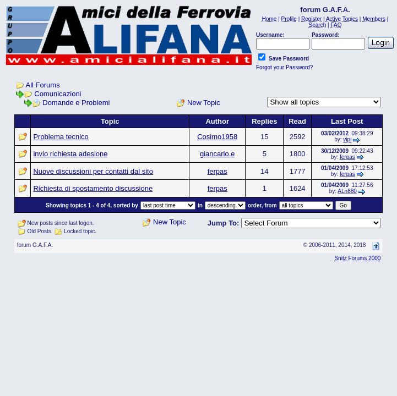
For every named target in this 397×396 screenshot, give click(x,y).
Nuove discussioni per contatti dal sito (93, 171)
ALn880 (347, 191)
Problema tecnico (60, 137)
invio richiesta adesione (70, 154)
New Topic (203, 102)
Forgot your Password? (284, 67)
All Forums (43, 85)
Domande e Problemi (76, 102)
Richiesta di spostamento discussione (93, 188)
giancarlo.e (217, 154)
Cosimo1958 (217, 137)
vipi (347, 139)
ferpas (347, 157)
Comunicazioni (57, 94)
